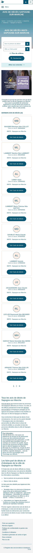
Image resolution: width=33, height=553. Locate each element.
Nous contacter (7, 537)
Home (3, 21)
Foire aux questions (8, 523)
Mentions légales (7, 525)
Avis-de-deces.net (7, 403)
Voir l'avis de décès (16, 137)
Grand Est (26, 21)
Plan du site (6, 539)
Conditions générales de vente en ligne (14, 534)
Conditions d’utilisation (9, 532)
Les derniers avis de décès (14, 21)
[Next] (19, 386)
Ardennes (5, 22)
